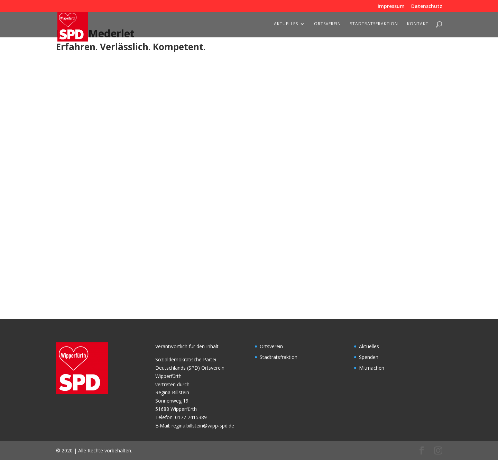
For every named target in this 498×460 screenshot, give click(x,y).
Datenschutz (426, 6)
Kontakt (417, 24)
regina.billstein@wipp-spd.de (203, 425)
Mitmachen (371, 367)
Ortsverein (327, 24)
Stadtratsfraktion (374, 24)
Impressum (391, 6)
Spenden (368, 357)
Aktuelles (286, 24)
